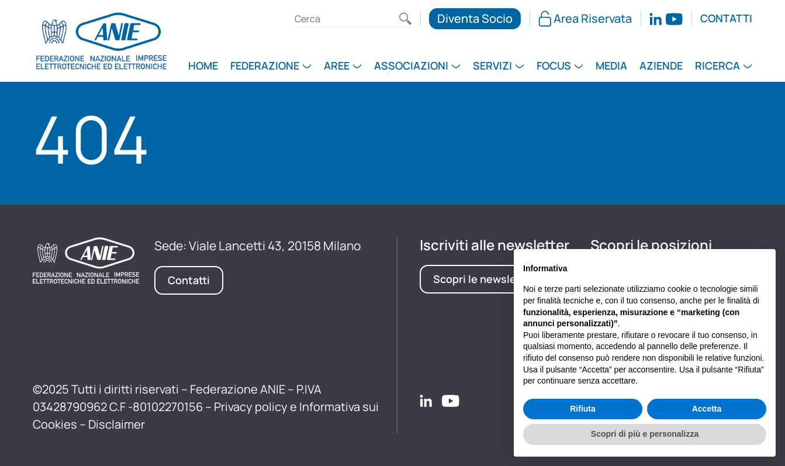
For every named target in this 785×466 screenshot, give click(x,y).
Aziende (661, 67)
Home (203, 67)
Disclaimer (116, 424)
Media (611, 67)
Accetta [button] (707, 408)
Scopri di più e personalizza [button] (644, 434)
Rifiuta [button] (583, 408)
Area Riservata (585, 18)
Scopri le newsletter (484, 279)
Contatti (726, 18)
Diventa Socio (475, 18)
